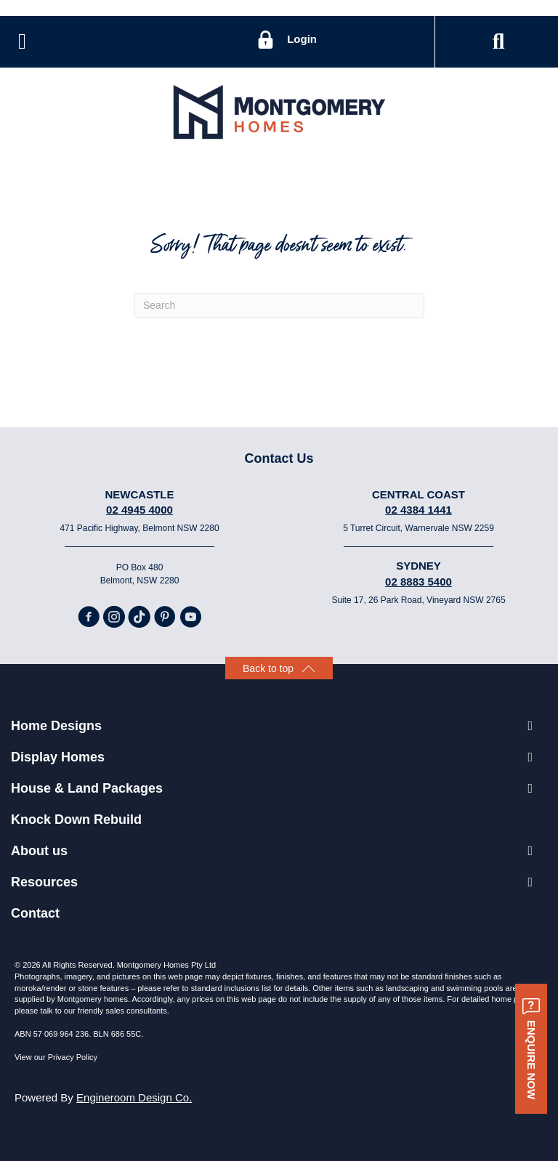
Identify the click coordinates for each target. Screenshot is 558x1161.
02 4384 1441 (418, 509)
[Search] (279, 305)
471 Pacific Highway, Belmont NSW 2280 (139, 528)
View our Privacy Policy (56, 1057)
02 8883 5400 (418, 581)
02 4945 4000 (139, 509)
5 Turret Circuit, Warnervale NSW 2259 (418, 528)
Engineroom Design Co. (134, 1097)
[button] (499, 42)
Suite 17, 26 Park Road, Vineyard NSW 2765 (418, 600)
